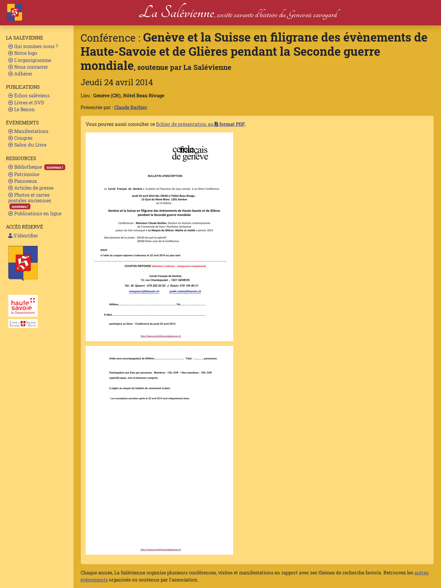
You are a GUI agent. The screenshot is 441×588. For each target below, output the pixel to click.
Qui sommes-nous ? (33, 46)
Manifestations (28, 131)
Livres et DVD (26, 102)
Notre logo (22, 53)
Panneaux (22, 181)
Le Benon (21, 109)
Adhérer (20, 73)
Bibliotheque (36, 167)
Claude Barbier (130, 107)
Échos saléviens (29, 95)
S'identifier (23, 235)
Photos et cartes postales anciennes (29, 201)
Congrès (20, 138)
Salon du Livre (27, 145)
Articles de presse (30, 188)
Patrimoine (23, 174)
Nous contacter (28, 67)
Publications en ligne (34, 213)
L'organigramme (29, 60)
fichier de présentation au (200, 124)
